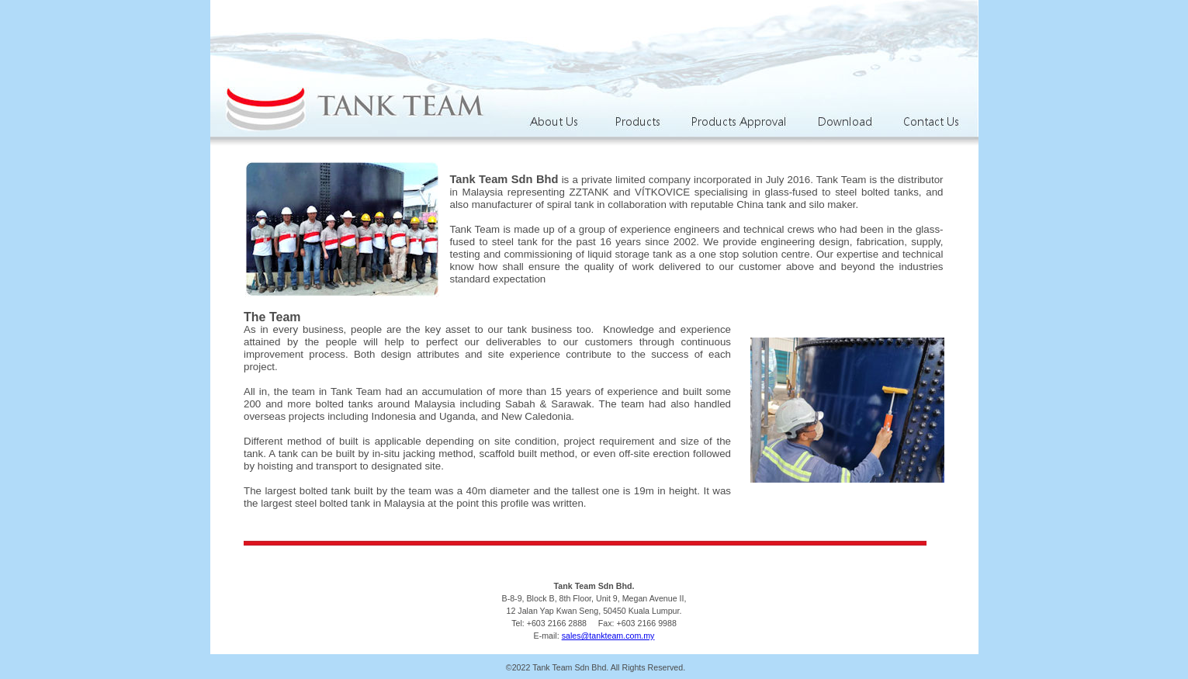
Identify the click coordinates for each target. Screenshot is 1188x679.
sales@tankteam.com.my (608, 635)
